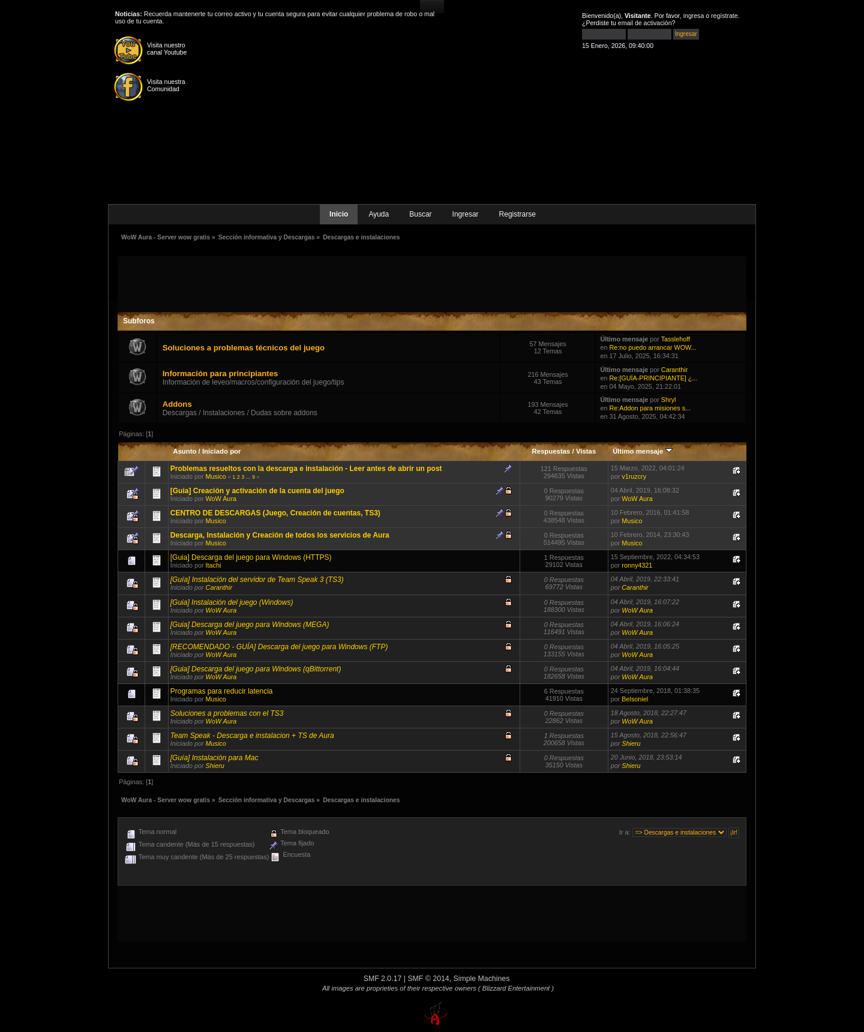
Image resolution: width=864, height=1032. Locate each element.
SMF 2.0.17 (383, 978)
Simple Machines (482, 978)
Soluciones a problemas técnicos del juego (244, 347)
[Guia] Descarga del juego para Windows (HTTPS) (251, 557)
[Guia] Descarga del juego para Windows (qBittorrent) (255, 669)
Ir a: (625, 832)
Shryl (668, 399)
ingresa (693, 15)
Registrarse (517, 214)
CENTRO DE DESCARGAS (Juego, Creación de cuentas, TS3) (275, 513)
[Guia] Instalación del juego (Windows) (231, 602)
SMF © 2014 (428, 978)
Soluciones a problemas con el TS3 (227, 713)
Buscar (420, 214)
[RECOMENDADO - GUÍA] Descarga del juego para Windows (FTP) (279, 647)
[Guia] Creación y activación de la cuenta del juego (257, 491)
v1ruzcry (634, 476)
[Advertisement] (432, 283)
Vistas (586, 451)
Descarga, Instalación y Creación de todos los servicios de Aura (279, 535)
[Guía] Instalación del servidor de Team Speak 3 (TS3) (257, 579)
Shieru (631, 743)
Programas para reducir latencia (221, 691)
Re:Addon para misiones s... (650, 408)
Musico (216, 476)
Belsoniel (635, 699)
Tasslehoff (675, 339)
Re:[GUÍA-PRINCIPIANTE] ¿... (653, 378)
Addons (177, 404)
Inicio (338, 214)
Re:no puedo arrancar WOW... (652, 347)
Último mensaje (642, 451)
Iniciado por (221, 451)
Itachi (213, 565)
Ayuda (378, 214)
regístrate (724, 15)
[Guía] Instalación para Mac (214, 758)
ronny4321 (637, 565)
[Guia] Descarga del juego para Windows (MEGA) (249, 624)
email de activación (645, 22)
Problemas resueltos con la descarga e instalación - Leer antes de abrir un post (306, 468)
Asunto (184, 451)
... (249, 477)
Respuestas (551, 451)
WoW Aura (221, 498)
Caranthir (674, 369)
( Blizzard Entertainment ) (516, 988)
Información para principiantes (220, 373)
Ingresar (465, 214)
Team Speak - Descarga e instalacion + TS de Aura (252, 735)
